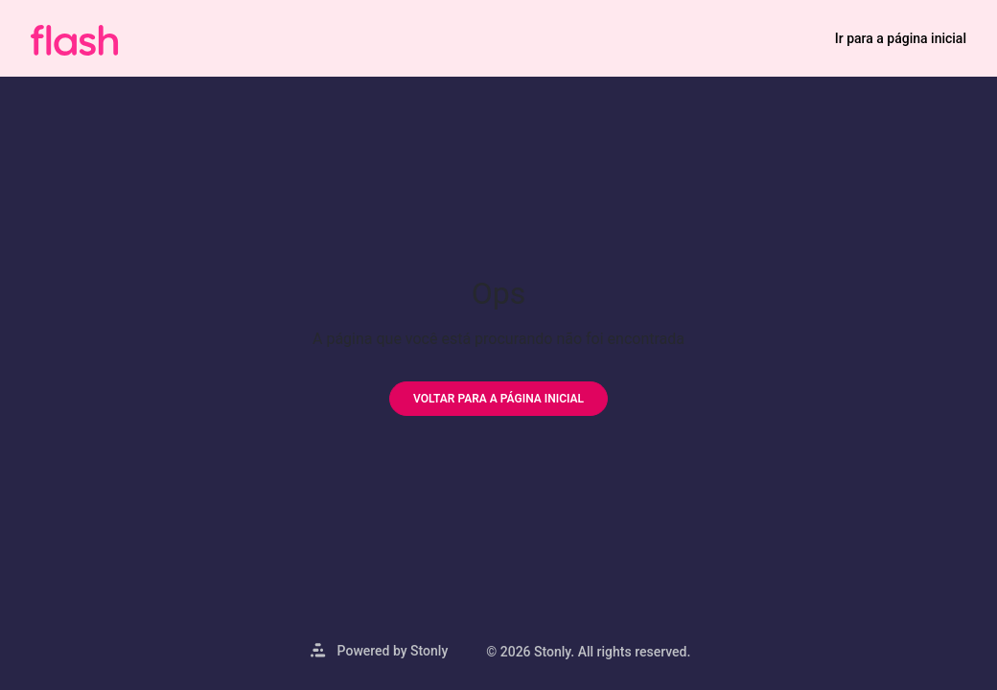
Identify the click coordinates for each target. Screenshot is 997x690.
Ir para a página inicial (900, 38)
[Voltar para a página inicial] (498, 398)
